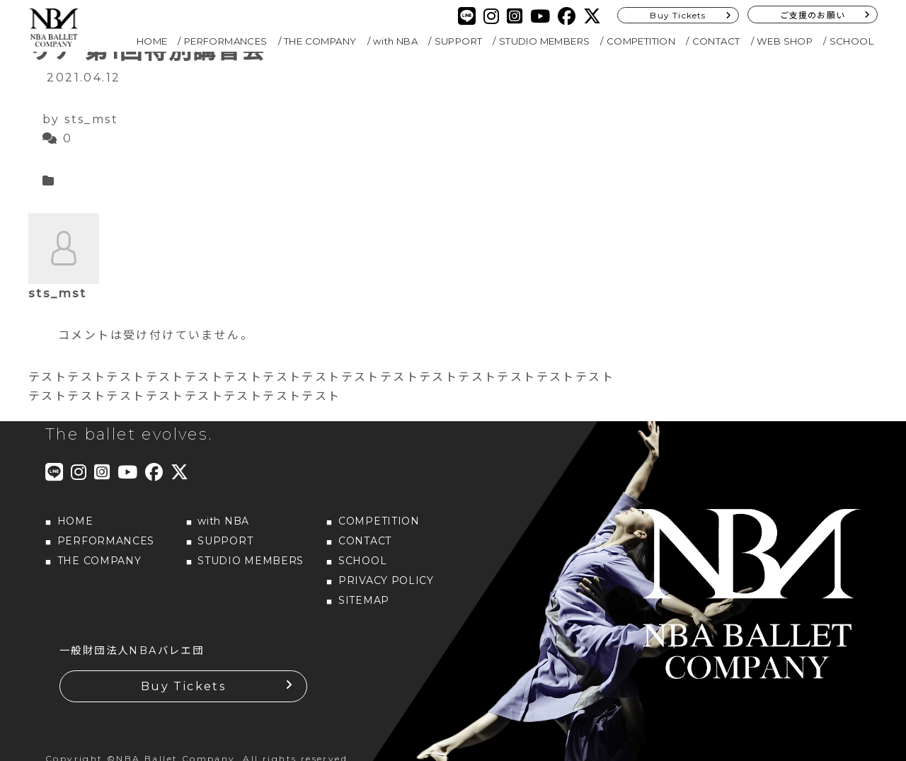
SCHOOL (851, 41)
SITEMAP (363, 600)
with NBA (395, 41)
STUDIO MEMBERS (544, 41)
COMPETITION (641, 41)
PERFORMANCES (226, 41)
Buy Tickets (678, 15)
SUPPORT (459, 41)
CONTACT (716, 41)
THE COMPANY (320, 41)
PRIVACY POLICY (386, 580)
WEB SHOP (785, 41)
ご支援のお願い (812, 15)
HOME (152, 41)
